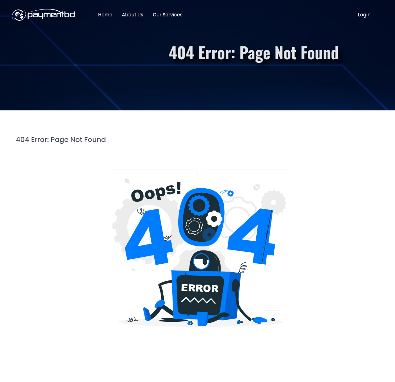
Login (364, 14)
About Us (132, 14)
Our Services (167, 14)
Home (105, 14)
